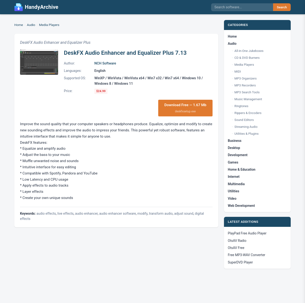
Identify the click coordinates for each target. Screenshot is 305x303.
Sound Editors (244, 120)
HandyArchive (36, 7)
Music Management (248, 99)
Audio (31, 25)
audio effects (46, 213)
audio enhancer (86, 213)
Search (282, 7)
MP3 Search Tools (247, 92)
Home (18, 25)
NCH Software (105, 63)
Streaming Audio (246, 127)
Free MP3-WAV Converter (246, 255)
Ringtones (241, 106)
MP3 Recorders (245, 85)
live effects (65, 213)
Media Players (49, 25)
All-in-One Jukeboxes (249, 51)
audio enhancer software (117, 213)
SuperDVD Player (240, 262)
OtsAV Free (236, 248)
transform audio (161, 213)
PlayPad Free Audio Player (247, 233)
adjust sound (183, 213)
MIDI (237, 71)
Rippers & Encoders (247, 113)
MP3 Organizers (245, 78)
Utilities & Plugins (246, 133)
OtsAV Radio (237, 241)
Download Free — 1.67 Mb (185, 108)
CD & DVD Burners (247, 58)
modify (142, 213)
